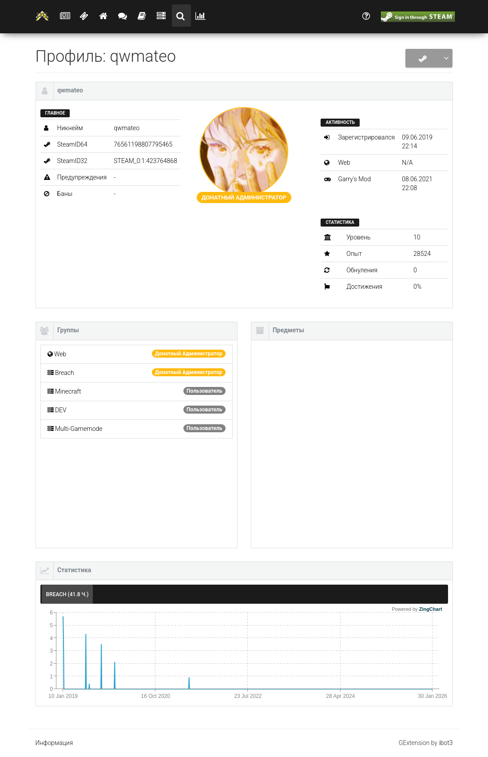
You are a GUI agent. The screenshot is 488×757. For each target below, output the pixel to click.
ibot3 (445, 742)
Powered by (417, 609)
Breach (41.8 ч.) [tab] (67, 594)
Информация (54, 742)
